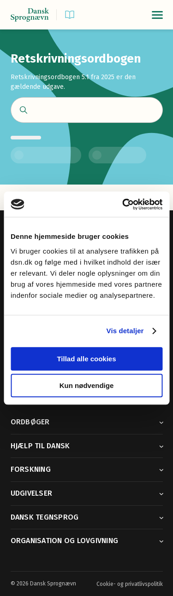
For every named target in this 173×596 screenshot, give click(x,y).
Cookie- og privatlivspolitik (129, 584)
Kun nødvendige (87, 385)
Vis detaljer (125, 331)
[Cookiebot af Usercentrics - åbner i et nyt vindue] (123, 204)
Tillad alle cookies (86, 359)
